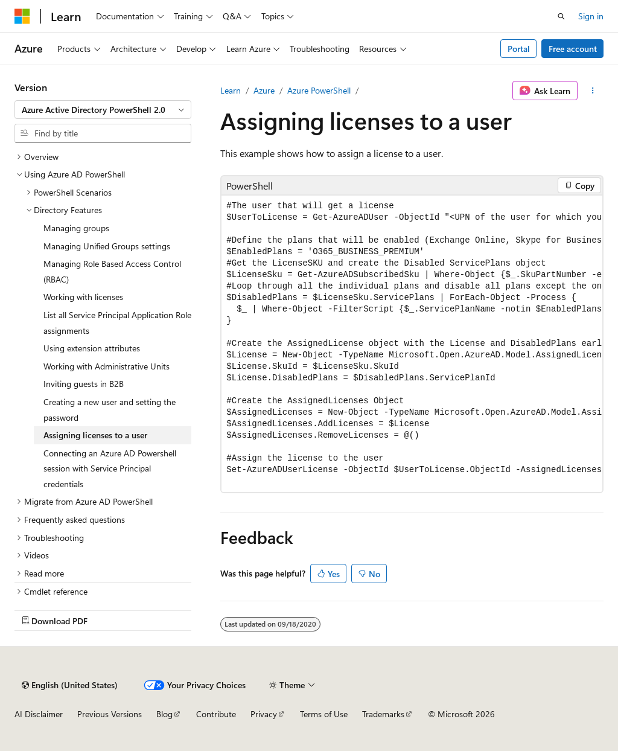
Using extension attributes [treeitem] (91, 348)
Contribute (216, 714)
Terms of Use (324, 714)
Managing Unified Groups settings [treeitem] (106, 246)
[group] (412, 343)
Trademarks (383, 714)
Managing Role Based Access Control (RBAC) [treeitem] (112, 271)
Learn (230, 90)
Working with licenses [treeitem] (83, 296)
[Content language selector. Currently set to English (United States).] (69, 685)
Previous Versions (109, 714)
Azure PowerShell (319, 90)
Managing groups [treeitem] (76, 228)
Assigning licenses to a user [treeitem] (95, 435)
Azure (264, 90)
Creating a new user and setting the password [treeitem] (109, 409)
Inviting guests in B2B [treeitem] (83, 383)
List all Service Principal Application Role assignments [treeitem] (117, 322)
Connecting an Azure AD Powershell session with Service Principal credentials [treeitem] (109, 468)
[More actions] (593, 90)
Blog (164, 714)
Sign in (591, 16)
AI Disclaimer (38, 714)
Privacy (263, 714)
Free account (573, 48)
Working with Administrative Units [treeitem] (106, 366)
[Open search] (561, 16)
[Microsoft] (22, 16)
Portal (519, 48)
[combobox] (102, 110)
